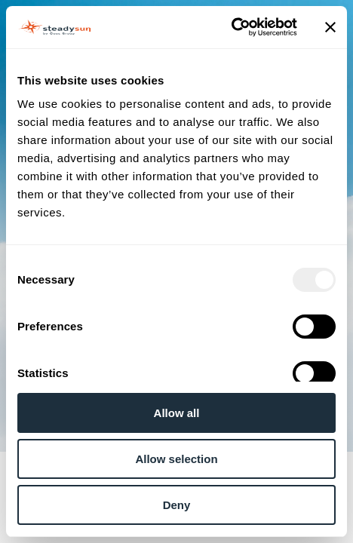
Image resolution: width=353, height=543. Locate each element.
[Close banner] (330, 27)
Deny (177, 505)
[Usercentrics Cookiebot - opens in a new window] (231, 27)
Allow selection (176, 458)
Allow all (177, 412)
